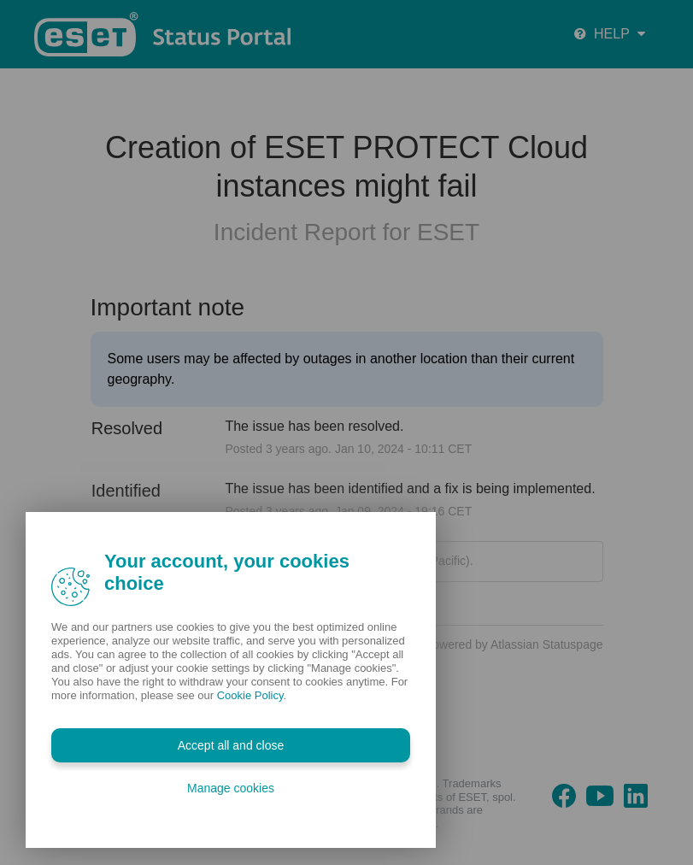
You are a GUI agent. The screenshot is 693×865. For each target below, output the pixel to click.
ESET (448, 232)
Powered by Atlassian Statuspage (514, 644)
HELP (609, 33)
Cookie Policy (250, 695)
